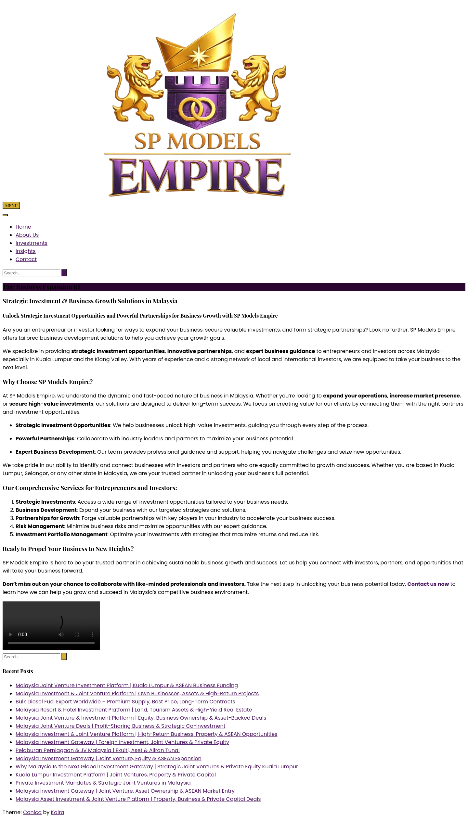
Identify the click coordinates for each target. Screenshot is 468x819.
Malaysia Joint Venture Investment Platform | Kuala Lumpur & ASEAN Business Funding (127, 685)
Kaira (57, 812)
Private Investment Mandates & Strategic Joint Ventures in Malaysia (103, 783)
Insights (26, 251)
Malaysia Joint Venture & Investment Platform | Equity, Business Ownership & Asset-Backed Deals (141, 718)
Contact (26, 259)
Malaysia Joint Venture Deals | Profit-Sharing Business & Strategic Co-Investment (121, 726)
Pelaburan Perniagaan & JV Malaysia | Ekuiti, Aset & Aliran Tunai (98, 750)
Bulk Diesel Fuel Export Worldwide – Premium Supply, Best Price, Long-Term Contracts (125, 701)
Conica (32, 812)
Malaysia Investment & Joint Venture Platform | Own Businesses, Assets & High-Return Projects (137, 693)
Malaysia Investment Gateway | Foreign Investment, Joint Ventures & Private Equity (122, 742)
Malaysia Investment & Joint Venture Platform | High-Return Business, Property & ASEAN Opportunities (146, 734)
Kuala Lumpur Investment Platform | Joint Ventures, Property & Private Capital (116, 774)
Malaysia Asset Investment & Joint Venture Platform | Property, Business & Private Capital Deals (138, 799)
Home (23, 227)
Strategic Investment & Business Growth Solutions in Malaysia (90, 301)
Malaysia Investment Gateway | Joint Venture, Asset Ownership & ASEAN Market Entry (125, 791)
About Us (27, 235)
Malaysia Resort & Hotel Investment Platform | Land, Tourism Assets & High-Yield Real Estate (134, 709)
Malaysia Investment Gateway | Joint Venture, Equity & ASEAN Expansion (109, 758)
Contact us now (428, 584)
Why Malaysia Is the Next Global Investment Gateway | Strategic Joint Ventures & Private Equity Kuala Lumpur (157, 766)
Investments (31, 243)
